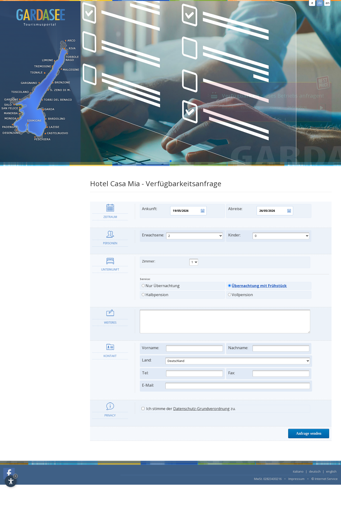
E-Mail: (226, 386)
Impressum (296, 479)
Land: (226, 360)
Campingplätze (17, 229)
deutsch (315, 471)
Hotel (10, 183)
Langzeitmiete (17, 238)
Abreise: (260, 210)
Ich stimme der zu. (188, 408)
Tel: (182, 373)
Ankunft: (174, 210)
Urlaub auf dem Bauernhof (26, 210)
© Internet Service (324, 479)
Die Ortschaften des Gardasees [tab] (31, 301)
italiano (298, 471)
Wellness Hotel (17, 247)
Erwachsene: (182, 235)
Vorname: (182, 348)
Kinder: (268, 235)
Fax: (268, 373)
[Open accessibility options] (11, 481)
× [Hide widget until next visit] (15, 476)
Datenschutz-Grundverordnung (201, 408)
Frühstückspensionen (22, 219)
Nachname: (268, 348)
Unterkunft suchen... (21, 266)
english (331, 471)
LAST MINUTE (17, 257)
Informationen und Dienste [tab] (28, 283)
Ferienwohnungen (20, 201)
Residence (14, 192)
